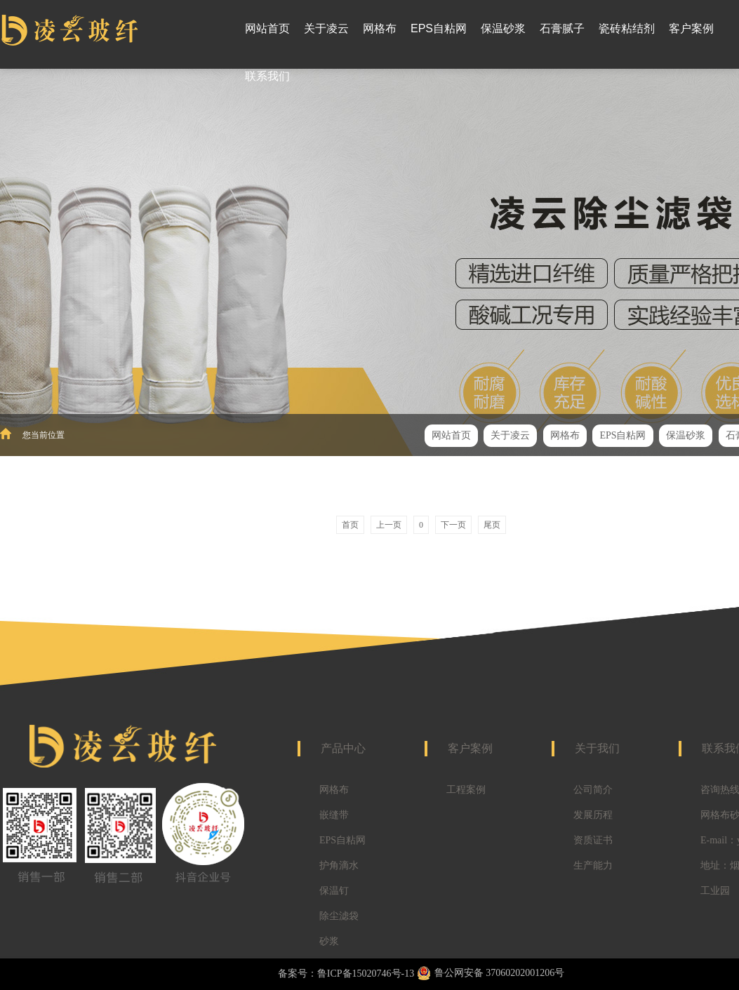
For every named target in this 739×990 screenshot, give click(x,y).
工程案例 (466, 789)
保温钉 (334, 890)
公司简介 (593, 789)
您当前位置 (43, 435)
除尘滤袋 (339, 916)
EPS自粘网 (342, 840)
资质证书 (593, 840)
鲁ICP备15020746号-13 (365, 973)
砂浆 (329, 941)
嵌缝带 (334, 815)
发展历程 (593, 815)
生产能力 (593, 865)
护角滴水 (339, 865)
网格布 (334, 789)
